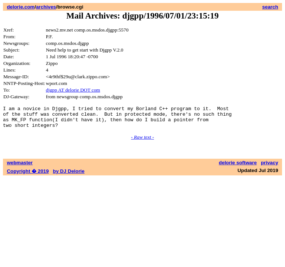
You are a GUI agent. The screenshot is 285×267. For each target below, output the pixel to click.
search (270, 7)
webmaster (20, 167)
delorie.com (21, 7)
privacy (269, 167)
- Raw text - (142, 141)
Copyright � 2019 (28, 175)
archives (46, 7)
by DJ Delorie (69, 175)
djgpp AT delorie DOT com (73, 90)
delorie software (238, 167)
